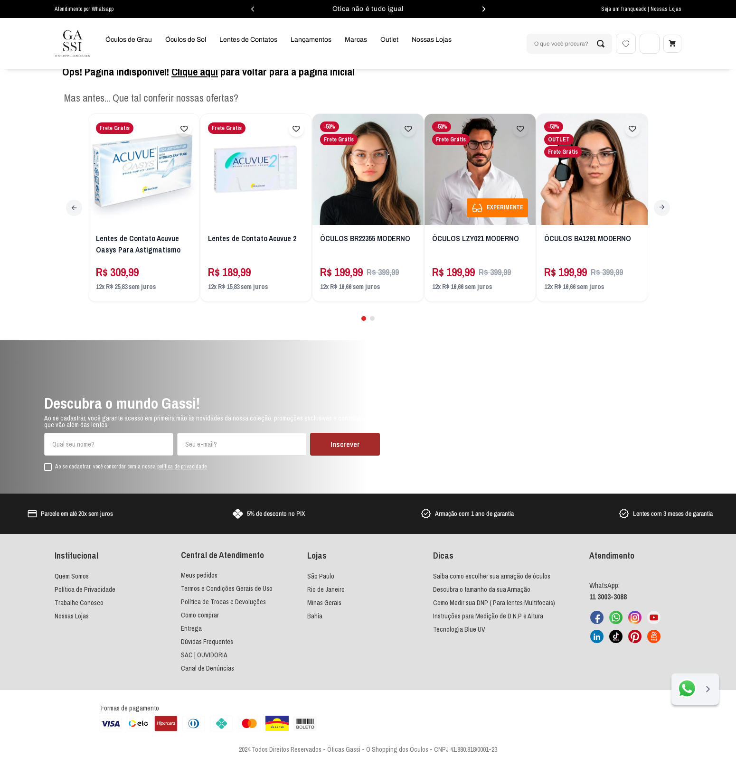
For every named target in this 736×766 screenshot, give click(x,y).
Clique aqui (194, 87)
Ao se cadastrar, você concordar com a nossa (131, 467)
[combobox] (567, 44)
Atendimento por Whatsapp (84, 9)
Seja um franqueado (624, 9)
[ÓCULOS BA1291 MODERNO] (592, 223)
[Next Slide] (660, 221)
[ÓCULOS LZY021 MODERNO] (480, 223)
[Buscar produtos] (599, 44)
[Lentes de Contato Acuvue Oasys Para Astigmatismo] (144, 223)
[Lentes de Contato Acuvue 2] (256, 223)
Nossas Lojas (666, 9)
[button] (363, 330)
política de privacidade (182, 467)
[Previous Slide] (75, 221)
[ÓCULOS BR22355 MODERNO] (368, 223)
